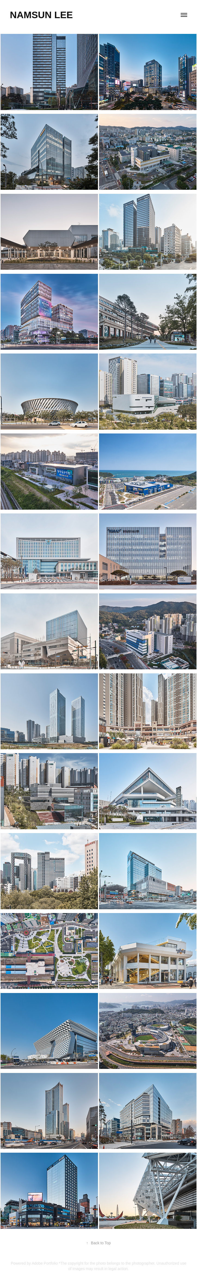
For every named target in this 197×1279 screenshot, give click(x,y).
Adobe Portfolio (45, 1263)
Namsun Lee (41, 14)
